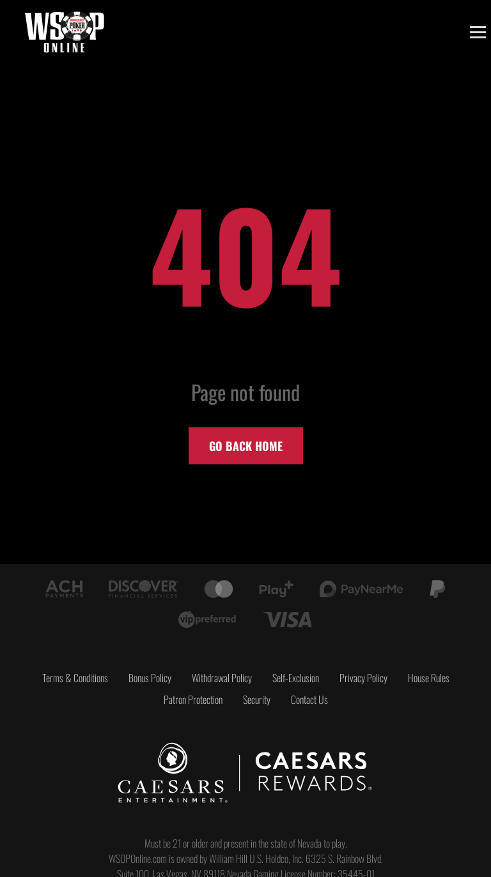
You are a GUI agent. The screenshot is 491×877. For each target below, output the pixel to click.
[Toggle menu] (478, 32)
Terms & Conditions (75, 677)
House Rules (428, 677)
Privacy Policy (363, 677)
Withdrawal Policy (222, 677)
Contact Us (309, 699)
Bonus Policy (150, 677)
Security (256, 699)
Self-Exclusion (295, 677)
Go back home (246, 446)
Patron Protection (193, 699)
